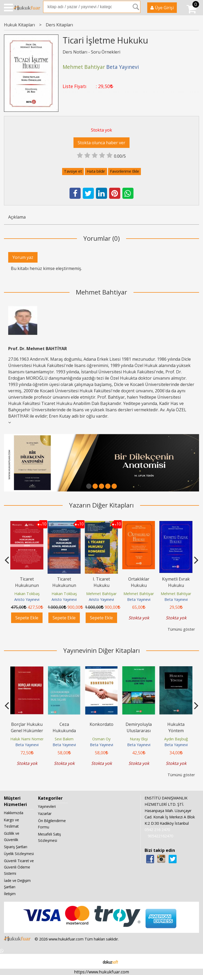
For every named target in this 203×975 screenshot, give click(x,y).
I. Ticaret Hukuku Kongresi (101, 585)
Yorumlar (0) (101, 238)
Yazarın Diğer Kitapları (101, 505)
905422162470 (160, 835)
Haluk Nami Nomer (27, 738)
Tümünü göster (181, 629)
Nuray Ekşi (139, 738)
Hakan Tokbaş (27, 593)
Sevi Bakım (64, 738)
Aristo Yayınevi (26, 599)
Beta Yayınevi (138, 599)
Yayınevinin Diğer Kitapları (101, 650)
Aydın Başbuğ (176, 738)
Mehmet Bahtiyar (101, 292)
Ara (136, 7)
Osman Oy (101, 738)
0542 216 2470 (157, 829)
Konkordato (101, 724)
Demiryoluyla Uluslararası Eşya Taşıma (139, 730)
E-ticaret (93, 961)
